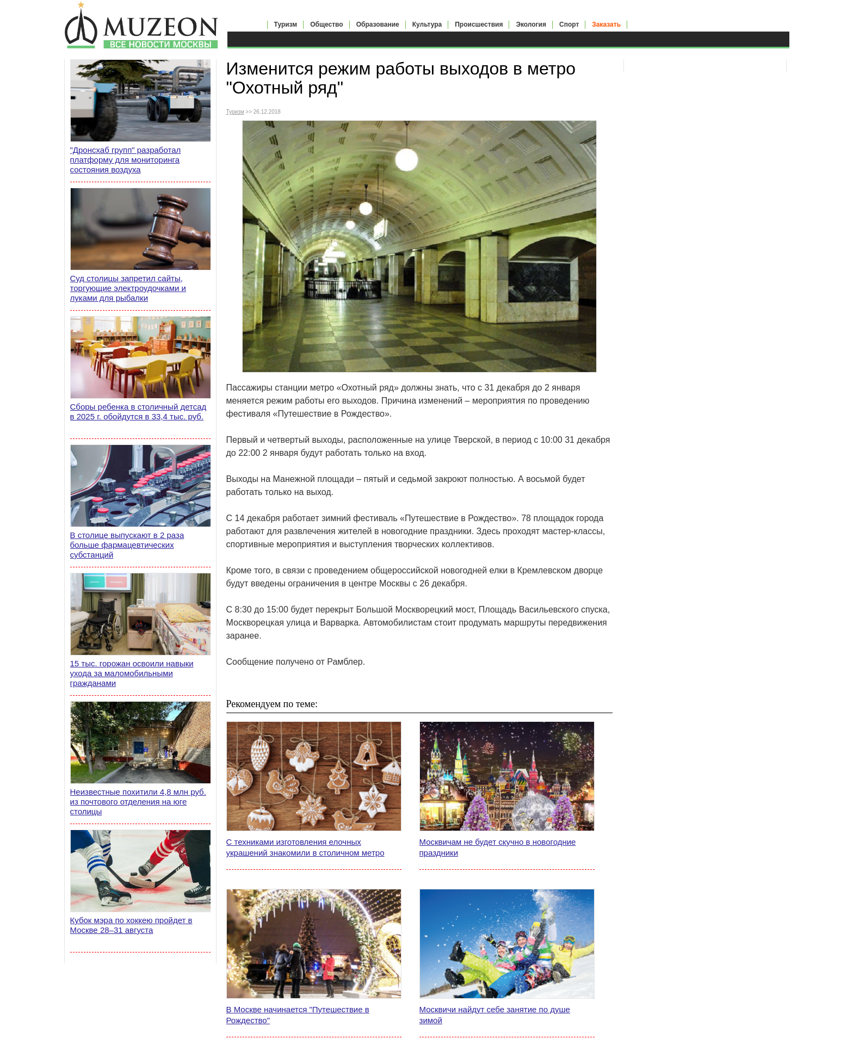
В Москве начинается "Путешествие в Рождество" (297, 1015)
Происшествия (479, 24)
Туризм (286, 24)
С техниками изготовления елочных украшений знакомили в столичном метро (305, 847)
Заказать (606, 24)
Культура (427, 24)
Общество (326, 24)
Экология (531, 24)
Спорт (569, 24)
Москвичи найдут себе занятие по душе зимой (494, 1015)
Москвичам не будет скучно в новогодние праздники (497, 847)
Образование (377, 24)
